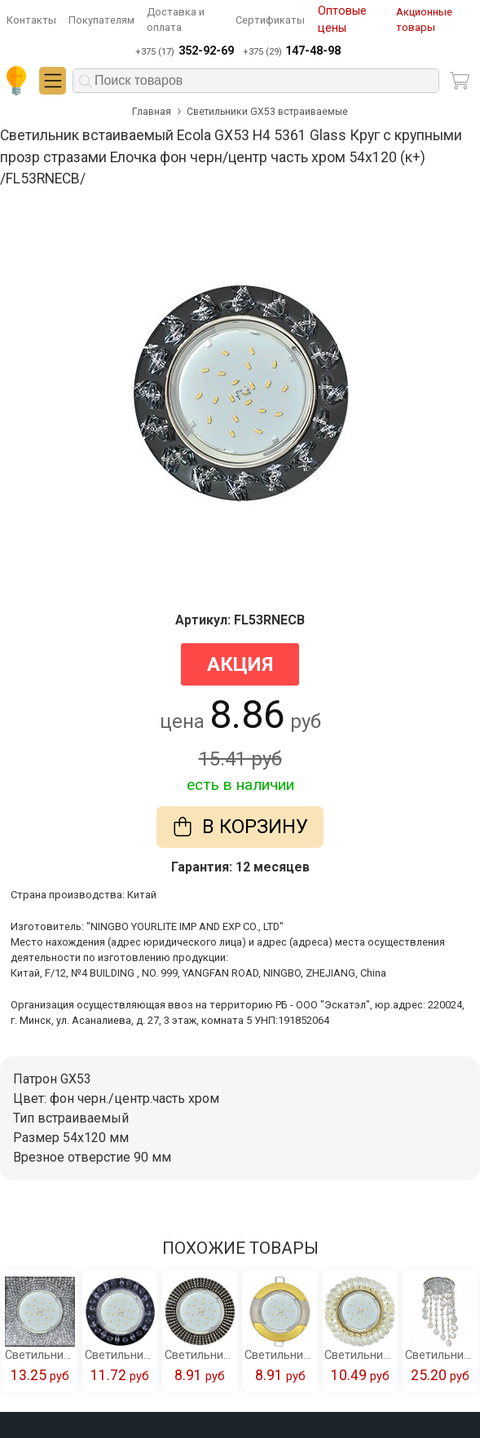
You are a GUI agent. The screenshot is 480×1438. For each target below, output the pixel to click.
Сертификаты (270, 20)
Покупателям (101, 20)
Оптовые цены (342, 20)
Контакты (31, 20)
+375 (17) (184, 51)
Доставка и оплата (176, 19)
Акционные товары (424, 19)
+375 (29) (292, 51)
